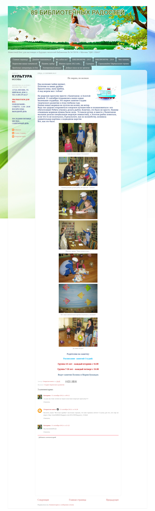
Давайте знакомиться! (41, 59)
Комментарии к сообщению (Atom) (61, 505)
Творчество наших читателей (24, 64)
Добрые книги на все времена (77, 68)
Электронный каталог (52, 68)
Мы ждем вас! (62, 59)
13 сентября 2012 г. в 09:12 (60, 395)
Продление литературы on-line (25, 68)
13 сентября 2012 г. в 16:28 (69, 409)
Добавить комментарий (47, 437)
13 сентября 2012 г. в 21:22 (60, 425)
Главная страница (20, 59)
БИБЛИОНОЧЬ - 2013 (81, 59)
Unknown (18, 130)
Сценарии (90, 64)
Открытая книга (48, 381)
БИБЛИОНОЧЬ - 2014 (104, 59)
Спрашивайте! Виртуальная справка (113, 64)
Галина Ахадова (20, 133)
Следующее (43, 500)
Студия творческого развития (54, 385)
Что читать (123, 59)
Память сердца (48, 64)
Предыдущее (112, 500)
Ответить (46, 402)
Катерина (46, 395)
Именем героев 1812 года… (70, 64)
